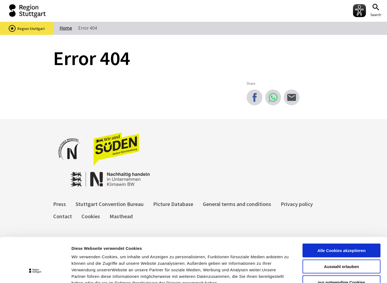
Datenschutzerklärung (121, 250)
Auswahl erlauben (341, 227)
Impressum (83, 250)
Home (65, 28)
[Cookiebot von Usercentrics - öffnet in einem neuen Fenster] (35, 272)
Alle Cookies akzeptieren (342, 211)
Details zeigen (290, 272)
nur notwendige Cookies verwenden (341, 245)
